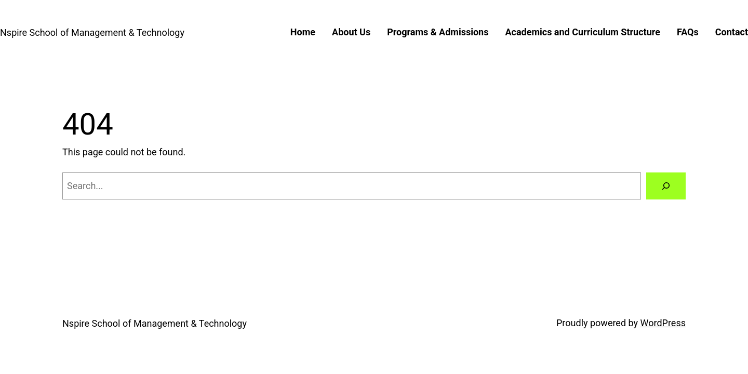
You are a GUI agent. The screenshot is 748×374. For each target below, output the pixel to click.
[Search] (666, 185)
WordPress (663, 322)
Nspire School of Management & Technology (92, 32)
